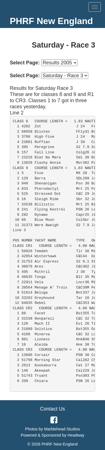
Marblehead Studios (62, 429)
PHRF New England (51, 21)
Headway (75, 435)
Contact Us (52, 409)
